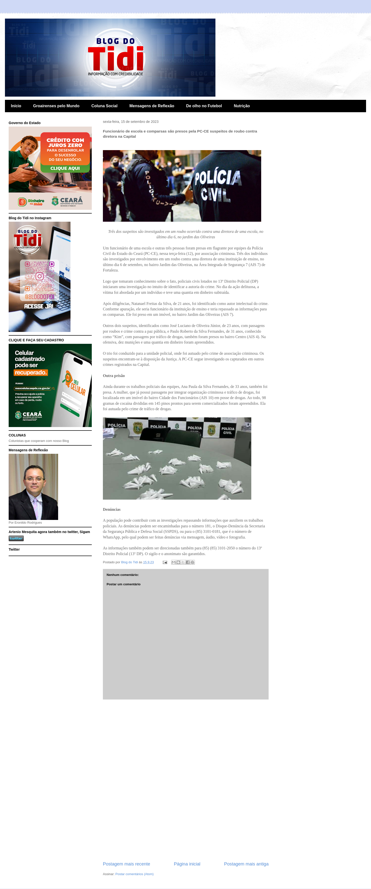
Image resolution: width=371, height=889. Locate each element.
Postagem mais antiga (246, 864)
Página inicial (187, 864)
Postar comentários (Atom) (135, 874)
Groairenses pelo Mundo (56, 106)
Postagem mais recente (126, 864)
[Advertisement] (186, 780)
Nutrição (242, 106)
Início (16, 106)
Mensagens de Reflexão (151, 106)
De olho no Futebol (204, 106)
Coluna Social (104, 106)
